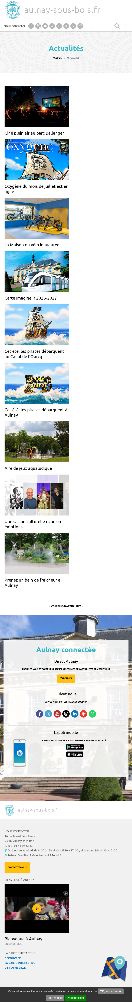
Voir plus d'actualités (66, 606)
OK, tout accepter (111, 991)
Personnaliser (75, 997)
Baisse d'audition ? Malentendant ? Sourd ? (34, 855)
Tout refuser (55, 997)
